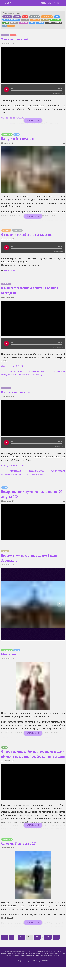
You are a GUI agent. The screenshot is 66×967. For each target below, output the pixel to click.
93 (21, 937)
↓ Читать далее (33, 120)
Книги (56, 3)
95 (37, 937)
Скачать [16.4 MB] (58, 93)
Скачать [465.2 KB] (58, 251)
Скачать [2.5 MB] (58, 347)
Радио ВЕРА (9, 270)
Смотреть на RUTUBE (12, 366)
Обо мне (42, 3)
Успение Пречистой (15, 39)
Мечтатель (9, 654)
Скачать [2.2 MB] (58, 446)
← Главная (7, 3)
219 (47, 937)
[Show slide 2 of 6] (59, 604)
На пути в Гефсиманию (17, 139)
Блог (50, 3)
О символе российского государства (26, 235)
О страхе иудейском (15, 392)
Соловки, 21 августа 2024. (19, 844)
